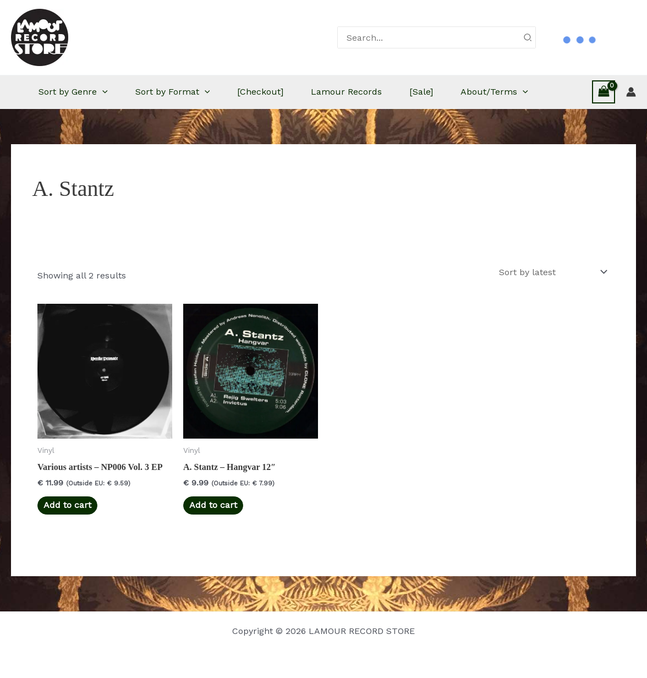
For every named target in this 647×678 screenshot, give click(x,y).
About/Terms (494, 91)
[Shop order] (552, 272)
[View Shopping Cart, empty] (603, 91)
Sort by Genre (73, 91)
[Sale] (421, 91)
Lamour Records (346, 91)
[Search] (528, 37)
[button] (102, 91)
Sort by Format (172, 91)
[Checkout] (260, 91)
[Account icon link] (631, 92)
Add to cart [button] (67, 505)
